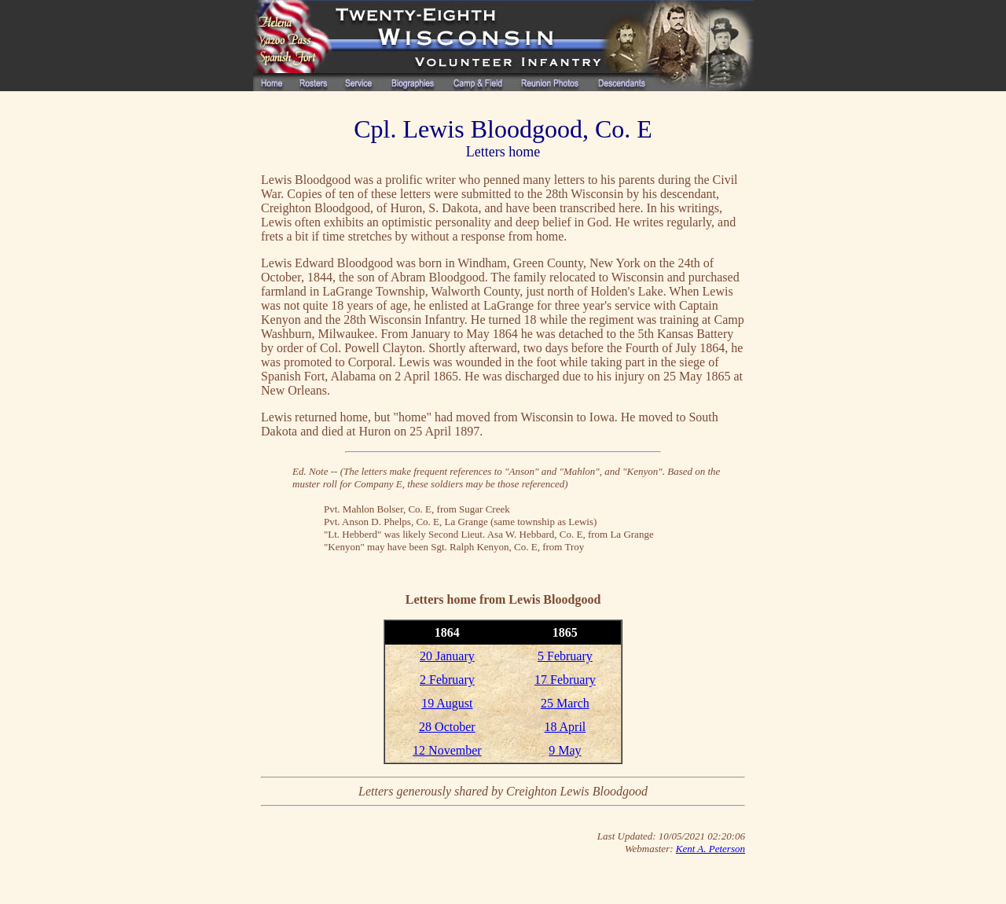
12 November (447, 750)
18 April (565, 726)
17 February (565, 679)
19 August (446, 703)
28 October (447, 726)
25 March (565, 703)
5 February (565, 656)
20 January (447, 656)
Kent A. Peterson (710, 848)
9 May (565, 750)
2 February (447, 679)
